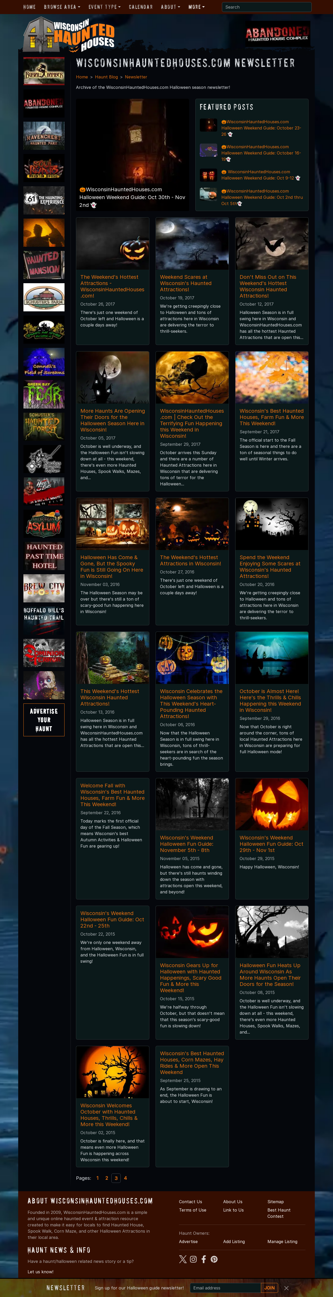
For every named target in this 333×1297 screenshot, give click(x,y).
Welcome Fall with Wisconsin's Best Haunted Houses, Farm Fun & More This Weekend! (112, 794)
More (195, 7)
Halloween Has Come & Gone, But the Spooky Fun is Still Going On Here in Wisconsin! (111, 566)
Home (29, 7)
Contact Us (190, 1201)
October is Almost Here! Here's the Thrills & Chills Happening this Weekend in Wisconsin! (270, 700)
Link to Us (233, 1210)
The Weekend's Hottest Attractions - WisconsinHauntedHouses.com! (112, 286)
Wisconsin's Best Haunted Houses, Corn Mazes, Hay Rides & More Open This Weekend (192, 1062)
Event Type (103, 7)
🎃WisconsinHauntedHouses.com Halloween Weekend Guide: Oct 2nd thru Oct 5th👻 (262, 197)
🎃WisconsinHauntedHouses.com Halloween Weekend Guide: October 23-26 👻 (261, 128)
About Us (232, 1201)
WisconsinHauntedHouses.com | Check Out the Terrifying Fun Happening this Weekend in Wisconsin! (192, 423)
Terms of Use (192, 1210)
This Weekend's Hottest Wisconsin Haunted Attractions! (109, 697)
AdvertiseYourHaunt (44, 719)
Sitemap (275, 1201)
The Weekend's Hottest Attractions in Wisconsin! (190, 560)
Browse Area (60, 7)
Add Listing (234, 1241)
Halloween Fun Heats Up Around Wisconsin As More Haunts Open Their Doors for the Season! (270, 974)
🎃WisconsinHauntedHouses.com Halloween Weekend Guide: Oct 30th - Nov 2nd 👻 (132, 197)
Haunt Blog (106, 76)
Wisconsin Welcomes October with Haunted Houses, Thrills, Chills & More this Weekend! (109, 1114)
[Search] (267, 7)
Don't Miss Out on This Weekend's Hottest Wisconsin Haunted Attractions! (268, 286)
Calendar (141, 7)
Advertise (188, 1241)
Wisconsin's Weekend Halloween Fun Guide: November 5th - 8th (186, 844)
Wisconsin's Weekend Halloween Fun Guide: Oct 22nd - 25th (112, 919)
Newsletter (136, 76)
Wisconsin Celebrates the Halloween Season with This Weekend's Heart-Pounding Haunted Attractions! (191, 703)
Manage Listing (282, 1241)
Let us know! (40, 1271)
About (168, 7)
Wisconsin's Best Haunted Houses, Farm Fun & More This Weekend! (272, 417)
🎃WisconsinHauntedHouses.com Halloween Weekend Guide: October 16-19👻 (261, 153)
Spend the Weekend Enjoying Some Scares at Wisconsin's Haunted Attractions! (270, 566)
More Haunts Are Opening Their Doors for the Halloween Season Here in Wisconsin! (112, 420)
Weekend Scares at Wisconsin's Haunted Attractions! (186, 283)
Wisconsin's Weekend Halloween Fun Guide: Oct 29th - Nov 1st (271, 844)
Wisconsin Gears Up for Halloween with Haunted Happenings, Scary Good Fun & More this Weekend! (190, 977)
